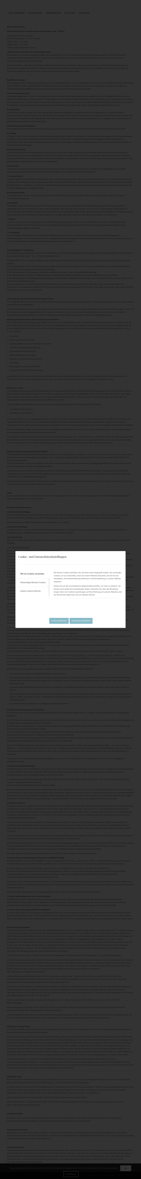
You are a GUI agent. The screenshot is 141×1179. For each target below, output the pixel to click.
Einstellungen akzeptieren (81, 621)
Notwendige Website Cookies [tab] (33, 582)
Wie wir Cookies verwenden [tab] (32, 574)
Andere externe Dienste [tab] (30, 591)
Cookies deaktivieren (59, 621)
